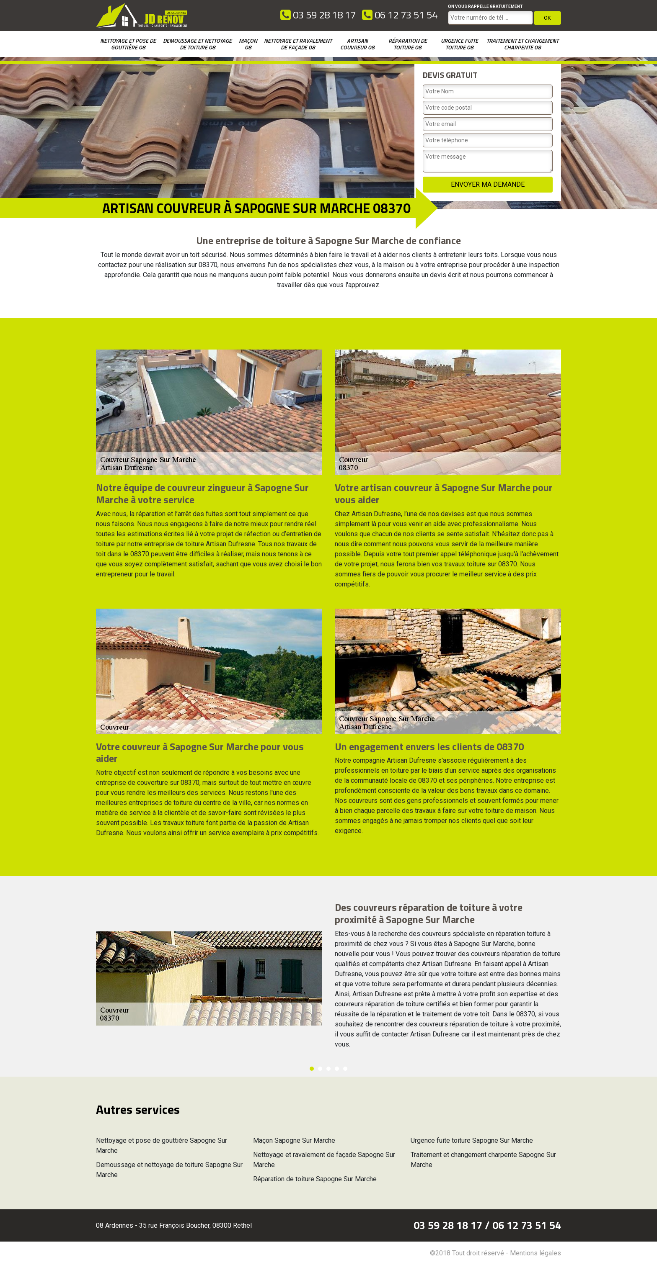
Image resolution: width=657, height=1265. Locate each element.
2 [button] (320, 1069)
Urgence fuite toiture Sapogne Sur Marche (472, 1140)
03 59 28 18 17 (318, 14)
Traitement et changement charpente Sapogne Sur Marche (483, 1160)
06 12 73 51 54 (399, 14)
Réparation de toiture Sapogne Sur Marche (315, 1179)
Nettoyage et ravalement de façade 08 (298, 43)
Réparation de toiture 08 (407, 43)
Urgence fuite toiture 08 (459, 43)
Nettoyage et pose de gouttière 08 (128, 43)
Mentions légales (535, 1253)
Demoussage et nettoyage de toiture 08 (197, 43)
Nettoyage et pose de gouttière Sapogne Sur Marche (161, 1145)
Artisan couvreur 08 (357, 43)
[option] (328, 978)
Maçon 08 (248, 43)
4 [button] (337, 1069)
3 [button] (328, 1069)
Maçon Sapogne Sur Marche (294, 1140)
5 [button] (345, 1069)
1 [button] (312, 1069)
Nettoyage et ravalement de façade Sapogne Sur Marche (324, 1160)
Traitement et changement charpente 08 (522, 43)
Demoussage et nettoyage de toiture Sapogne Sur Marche (169, 1170)
